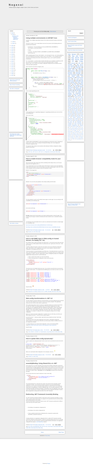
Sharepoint (70, 122)
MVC (75, 120)
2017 (12, 57)
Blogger (48, 463)
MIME (46, 291)
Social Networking (77, 122)
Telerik (69, 112)
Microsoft (78, 67)
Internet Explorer (75, 110)
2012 (12, 66)
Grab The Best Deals (72, 41)
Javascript (78, 72)
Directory (73, 116)
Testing (73, 112)
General (73, 63)
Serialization (79, 121)
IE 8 (33, 231)
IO (69, 110)
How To (76, 68)
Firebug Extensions (77, 117)
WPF (78, 107)
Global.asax (70, 118)
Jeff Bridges (74, 130)
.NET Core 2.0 (35, 151)
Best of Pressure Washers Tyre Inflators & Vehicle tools (74, 205)
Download (72, 82)
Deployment (30, 291)
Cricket (77, 115)
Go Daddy (35, 291)
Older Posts (61, 432)
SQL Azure (80, 98)
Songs (73, 135)
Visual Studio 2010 (50, 331)
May (13, 34)
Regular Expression (71, 105)
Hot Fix (70, 119)
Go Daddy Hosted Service (73, 129)
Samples (69, 93)
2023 (12, 49)
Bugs (74, 115)
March (13, 43)
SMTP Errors (74, 132)
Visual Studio (50, 426)
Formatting (81, 128)
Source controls (79, 111)
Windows (70, 72)
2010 (12, 70)
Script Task (72, 121)
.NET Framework (72, 75)
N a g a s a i (16, 4)
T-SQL (81, 61)
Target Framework (79, 135)
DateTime (80, 100)
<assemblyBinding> (39, 421)
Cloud (76, 100)
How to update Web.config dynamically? (39, 338)
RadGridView (77, 131)
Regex (80, 104)
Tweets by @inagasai (72, 37)
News (79, 71)
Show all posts (53, 31)
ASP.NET (30, 356)
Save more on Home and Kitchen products (15, 80)
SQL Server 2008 (77, 59)
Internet (76, 97)
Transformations (43, 331)
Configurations (47, 151)
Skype (73, 111)
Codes (77, 80)
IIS (41, 291)
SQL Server (72, 54)
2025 (12, 45)
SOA (79, 132)
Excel (69, 89)
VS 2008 (74, 83)
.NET (29, 331)
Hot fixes (76, 119)
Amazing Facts (77, 96)
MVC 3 (80, 130)
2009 (12, 71)
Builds (70, 109)
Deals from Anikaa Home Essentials (75, 50)
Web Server (54, 291)
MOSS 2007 (70, 120)
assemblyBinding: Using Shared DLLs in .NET (41, 363)
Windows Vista (70, 100)
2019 (12, 54)
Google (73, 89)
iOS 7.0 (81, 126)
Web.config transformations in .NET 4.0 (39, 298)
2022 (12, 50)
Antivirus (69, 115)
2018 (12, 56)
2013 (12, 64)
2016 (12, 59)
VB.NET (80, 106)
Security (70, 106)
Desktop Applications (75, 128)
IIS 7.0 (43, 291)
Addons (80, 90)
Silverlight (49, 291)
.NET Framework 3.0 (77, 85)
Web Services (77, 95)
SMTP (69, 111)
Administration (78, 88)
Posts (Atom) (47, 435)
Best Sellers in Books (14, 223)
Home (42, 432)
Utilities (81, 75)
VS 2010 (56, 331)
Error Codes (75, 109)
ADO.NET (81, 108)
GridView (81, 118)
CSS (76, 86)
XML (82, 112)
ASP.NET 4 (32, 331)
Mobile (79, 120)
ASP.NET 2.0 (71, 77)
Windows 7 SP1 (78, 87)
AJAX (75, 90)
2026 (12, 32)
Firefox (79, 94)
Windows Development (72, 125)
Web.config (58, 151)
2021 (12, 52)
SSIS (69, 99)
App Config (30, 426)
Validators (80, 99)
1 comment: (47, 289)
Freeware (81, 109)
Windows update (75, 126)
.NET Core (30, 151)
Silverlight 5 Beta (75, 133)
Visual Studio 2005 (56, 426)
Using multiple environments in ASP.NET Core (41, 38)
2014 (12, 63)
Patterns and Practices (72, 104)
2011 (12, 68)
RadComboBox (70, 131)
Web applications (75, 108)
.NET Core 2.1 (41, 151)
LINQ (81, 119)
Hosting (38, 291)
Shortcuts (75, 106)
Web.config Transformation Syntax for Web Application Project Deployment (42, 325)
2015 (12, 61)
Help (40, 426)
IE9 (34, 231)
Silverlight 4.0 (79, 89)
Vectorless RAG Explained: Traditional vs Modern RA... (15, 38)
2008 (12, 73)
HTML (82, 80)
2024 (12, 47)
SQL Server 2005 (77, 58)
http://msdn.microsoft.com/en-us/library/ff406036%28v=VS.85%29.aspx (39, 225)
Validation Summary (71, 107)
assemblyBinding (36, 426)
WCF (75, 84)
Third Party (78, 112)
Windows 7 (73, 71)
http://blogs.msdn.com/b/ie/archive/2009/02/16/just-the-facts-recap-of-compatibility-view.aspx (43, 227)
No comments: (49, 150)
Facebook (77, 101)
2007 (12, 75)
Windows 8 (70, 90)
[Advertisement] (46, 18)
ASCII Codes (71, 127)
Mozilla (79, 91)
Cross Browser (71, 91)
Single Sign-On (77, 134)
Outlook (69, 95)
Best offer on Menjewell (14, 88)
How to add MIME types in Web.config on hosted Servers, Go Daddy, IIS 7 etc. (42, 239)
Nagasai (70, 68)
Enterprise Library (72, 94)
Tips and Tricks (44, 426)
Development (78, 93)
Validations (74, 99)
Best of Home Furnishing (15, 84)
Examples (78, 73)
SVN (82, 120)
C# (32, 356)
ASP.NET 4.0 (37, 331)
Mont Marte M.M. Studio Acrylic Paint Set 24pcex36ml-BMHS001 (16, 135)
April (13, 41)
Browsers (30, 231)
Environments (52, 151)
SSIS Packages (80, 105)
